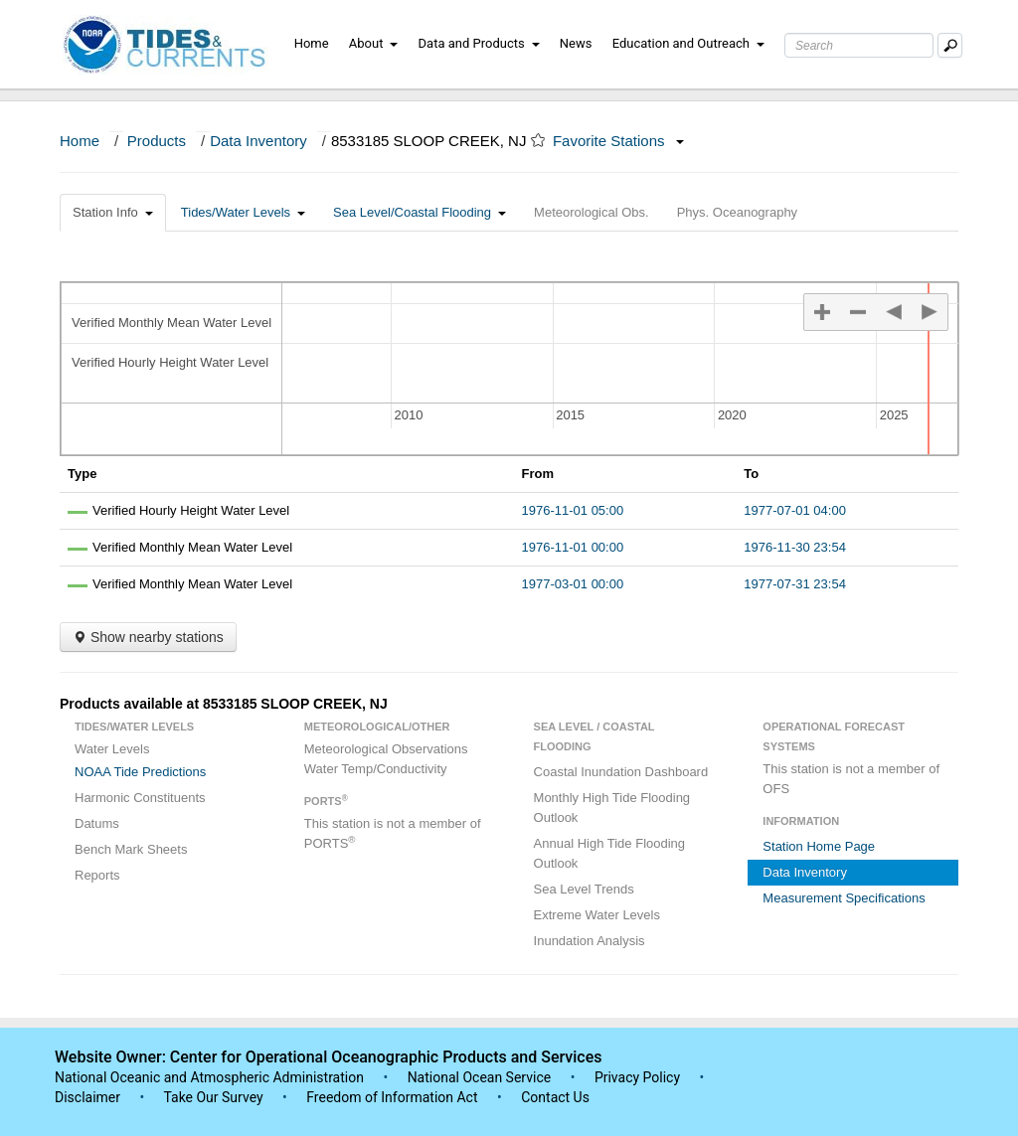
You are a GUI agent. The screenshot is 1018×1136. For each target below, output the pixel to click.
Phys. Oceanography (737, 212)
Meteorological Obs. (591, 212)
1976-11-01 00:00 (573, 547)
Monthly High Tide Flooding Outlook (612, 807)
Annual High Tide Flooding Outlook (610, 853)
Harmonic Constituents (140, 797)
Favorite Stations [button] (618, 140)
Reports (97, 875)
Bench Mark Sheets (131, 849)
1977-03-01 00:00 (573, 583)
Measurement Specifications (844, 898)
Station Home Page (819, 846)
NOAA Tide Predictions (140, 771)
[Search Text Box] (858, 45)
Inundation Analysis (589, 940)
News (576, 43)
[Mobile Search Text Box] (949, 45)
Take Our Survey (214, 1097)
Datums (97, 823)
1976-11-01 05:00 (573, 510)
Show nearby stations (148, 637)
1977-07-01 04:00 (795, 510)
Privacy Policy (637, 1077)
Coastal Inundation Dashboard (621, 771)
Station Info (113, 212)
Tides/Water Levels (243, 212)
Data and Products (479, 43)
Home (311, 43)
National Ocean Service (480, 1077)
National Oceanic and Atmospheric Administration (209, 1077)
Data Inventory (258, 140)
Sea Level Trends (584, 889)
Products (156, 140)
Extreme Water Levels (597, 914)
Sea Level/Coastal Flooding (419, 212)
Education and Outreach (688, 43)
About (374, 43)
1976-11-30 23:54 (795, 547)
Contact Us (555, 1097)
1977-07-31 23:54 (795, 583)
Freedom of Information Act (391, 1097)
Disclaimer (87, 1097)
